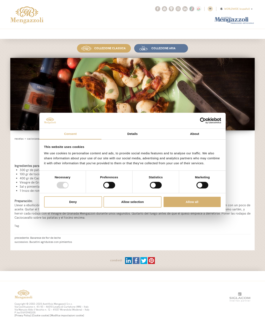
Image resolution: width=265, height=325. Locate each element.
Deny (73, 202)
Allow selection (132, 202)
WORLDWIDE (236, 8)
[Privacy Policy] (22, 315)
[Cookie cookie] (40, 315)
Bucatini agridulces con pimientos (50, 241)
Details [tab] (132, 134)
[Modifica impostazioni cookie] (67, 315)
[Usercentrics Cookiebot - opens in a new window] (203, 120)
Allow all (192, 202)
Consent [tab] (70, 134)
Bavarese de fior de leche (45, 237)
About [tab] (194, 134)
